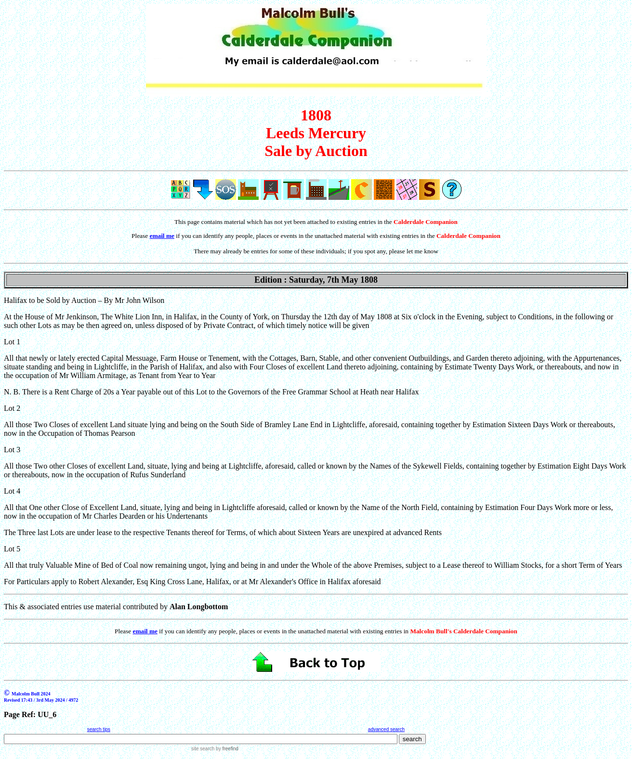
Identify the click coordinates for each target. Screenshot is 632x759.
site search (202, 748)
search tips (98, 729)
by (226, 748)
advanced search (386, 729)
